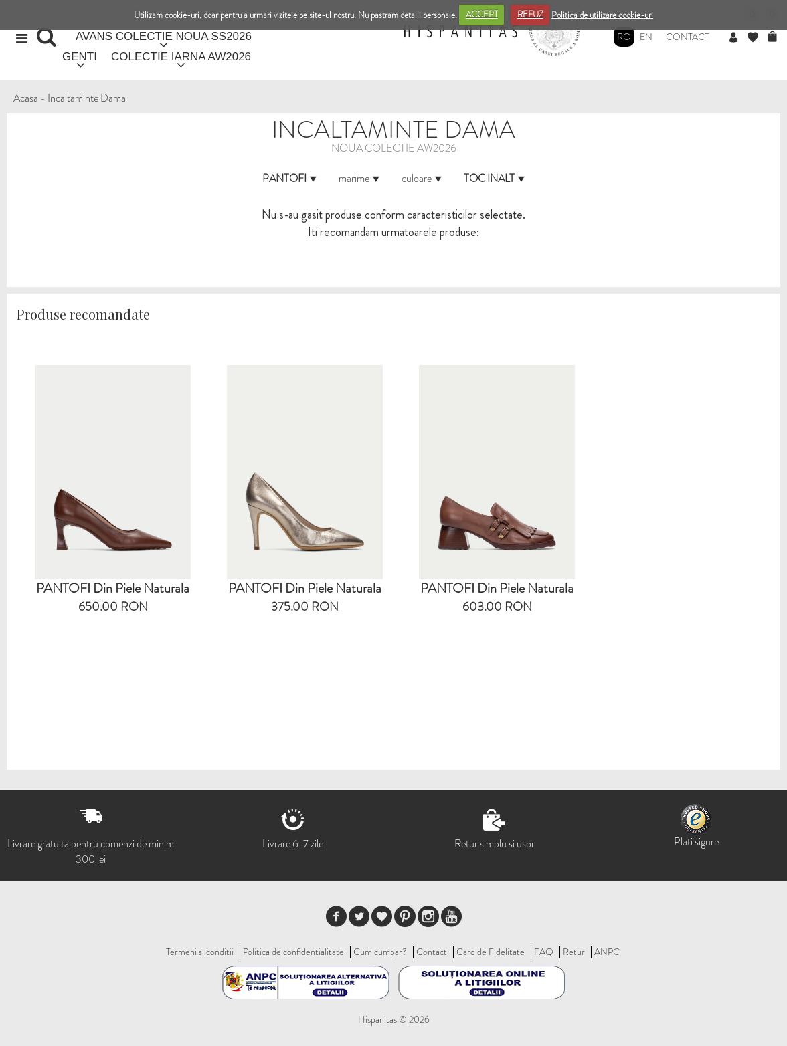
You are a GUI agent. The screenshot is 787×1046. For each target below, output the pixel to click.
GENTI (79, 56)
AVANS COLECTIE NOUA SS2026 (164, 36)
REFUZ (530, 14)
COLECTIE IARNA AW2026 (181, 56)
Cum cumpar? (380, 951)
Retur (574, 951)
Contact (687, 36)
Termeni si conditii (200, 951)
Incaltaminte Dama (87, 98)
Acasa (25, 98)
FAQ (543, 951)
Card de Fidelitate (490, 951)
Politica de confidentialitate (293, 951)
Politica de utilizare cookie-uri (602, 14)
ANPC (607, 951)
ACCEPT (482, 14)
